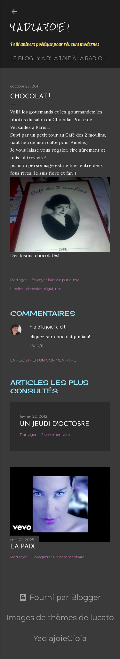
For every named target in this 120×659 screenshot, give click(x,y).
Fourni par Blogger (60, 597)
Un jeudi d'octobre (54, 424)
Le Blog (21, 58)
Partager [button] (18, 279)
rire (58, 288)
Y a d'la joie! (42, 327)
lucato (102, 617)
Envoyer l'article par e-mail (56, 279)
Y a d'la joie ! (39, 26)
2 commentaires (56, 434)
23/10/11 (36, 345)
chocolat (34, 288)
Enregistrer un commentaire (43, 360)
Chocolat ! (30, 97)
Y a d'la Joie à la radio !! (71, 58)
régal (48, 288)
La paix (22, 547)
